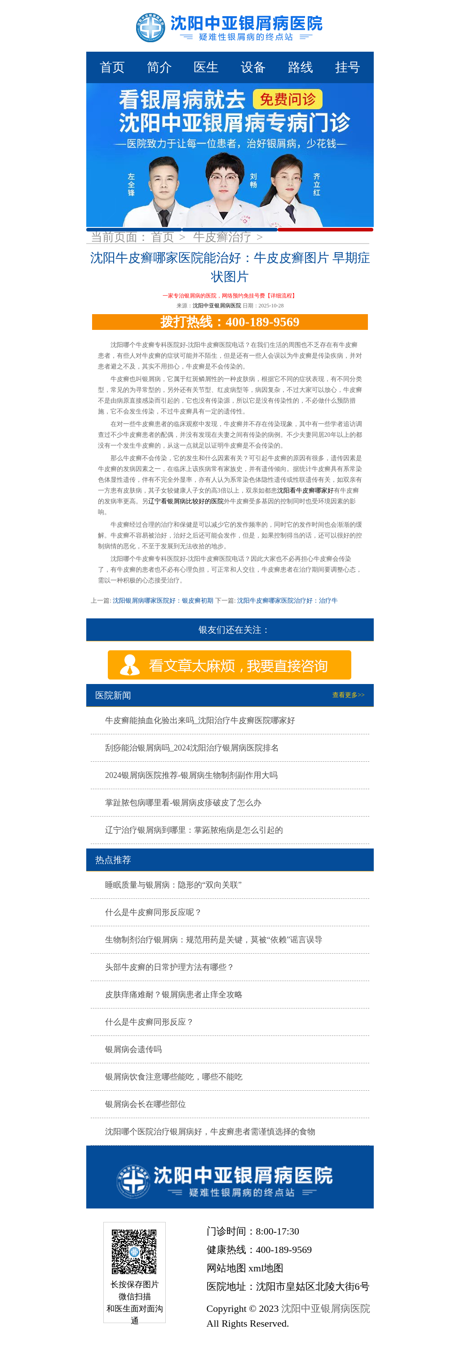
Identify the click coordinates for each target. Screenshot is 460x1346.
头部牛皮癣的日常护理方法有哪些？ (169, 967)
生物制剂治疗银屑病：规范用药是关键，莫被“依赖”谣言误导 (214, 939)
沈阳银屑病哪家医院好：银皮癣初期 (163, 600)
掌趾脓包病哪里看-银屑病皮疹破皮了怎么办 (183, 802)
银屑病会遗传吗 (133, 1049)
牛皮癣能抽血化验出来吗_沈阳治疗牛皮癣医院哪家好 (200, 720)
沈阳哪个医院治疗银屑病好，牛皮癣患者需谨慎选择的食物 (210, 1131)
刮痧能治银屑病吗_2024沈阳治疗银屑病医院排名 (192, 747)
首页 (112, 67)
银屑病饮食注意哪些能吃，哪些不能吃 (174, 1076)
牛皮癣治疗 (224, 237)
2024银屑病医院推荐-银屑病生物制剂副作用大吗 (191, 775)
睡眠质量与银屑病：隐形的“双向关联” (173, 884)
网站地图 (226, 1268)
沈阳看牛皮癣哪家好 (305, 490)
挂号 (347, 67)
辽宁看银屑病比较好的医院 (186, 501)
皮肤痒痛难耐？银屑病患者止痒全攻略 (174, 994)
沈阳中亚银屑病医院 (217, 305)
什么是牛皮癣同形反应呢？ (153, 912)
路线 (300, 67)
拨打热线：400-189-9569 (229, 322)
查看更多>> (348, 695)
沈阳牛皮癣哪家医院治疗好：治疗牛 (287, 600)
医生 (206, 67)
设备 (253, 67)
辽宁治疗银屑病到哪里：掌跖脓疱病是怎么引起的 (194, 830)
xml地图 (265, 1268)
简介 (159, 67)
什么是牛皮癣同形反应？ (149, 1021)
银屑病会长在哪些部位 (145, 1104)
